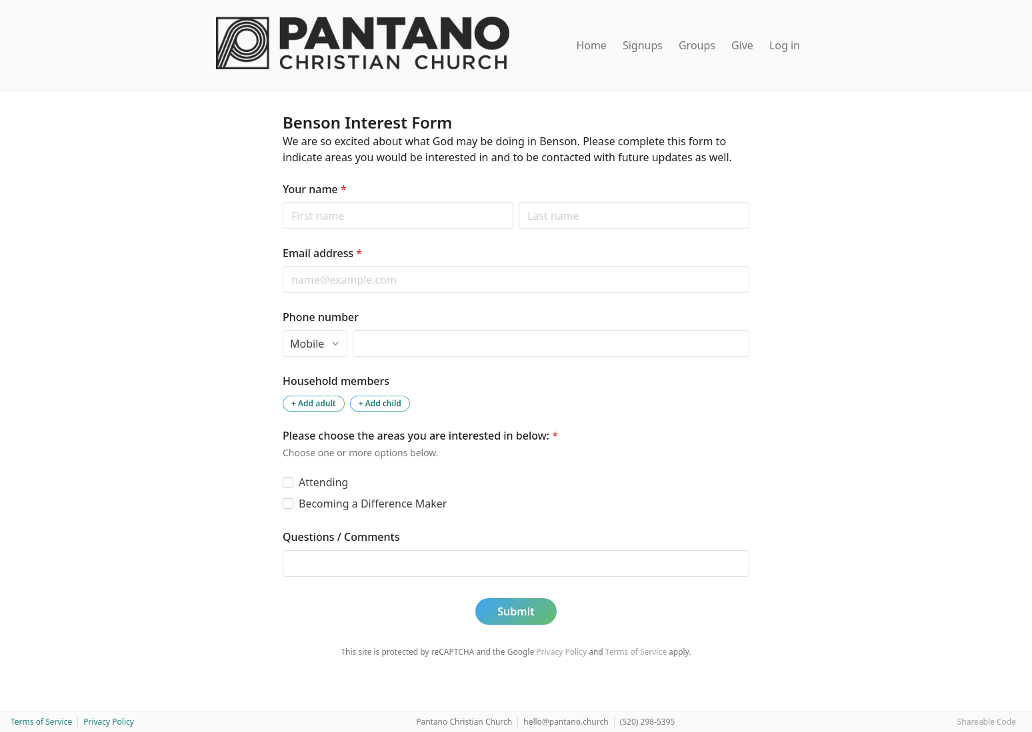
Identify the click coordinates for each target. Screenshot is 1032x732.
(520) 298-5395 (647, 721)
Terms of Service (636, 651)
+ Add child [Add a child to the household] (380, 403)
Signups (643, 45)
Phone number (321, 317)
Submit (515, 611)
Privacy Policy (561, 651)
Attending (323, 482)
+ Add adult (313, 403)
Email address (322, 253)
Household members (336, 381)
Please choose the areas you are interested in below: (420, 435)
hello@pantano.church (565, 721)
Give (742, 45)
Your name (315, 189)
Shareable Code (986, 721)
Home (591, 45)
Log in (784, 45)
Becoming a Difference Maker (373, 503)
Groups (697, 45)
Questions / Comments (341, 537)
